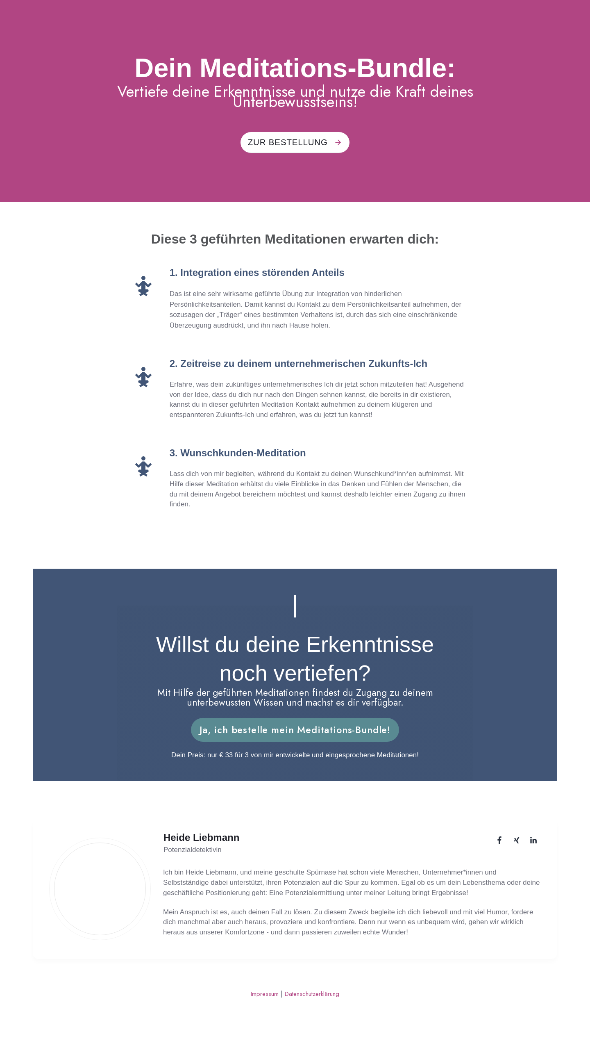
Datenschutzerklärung (314, 1000)
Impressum (260, 1000)
